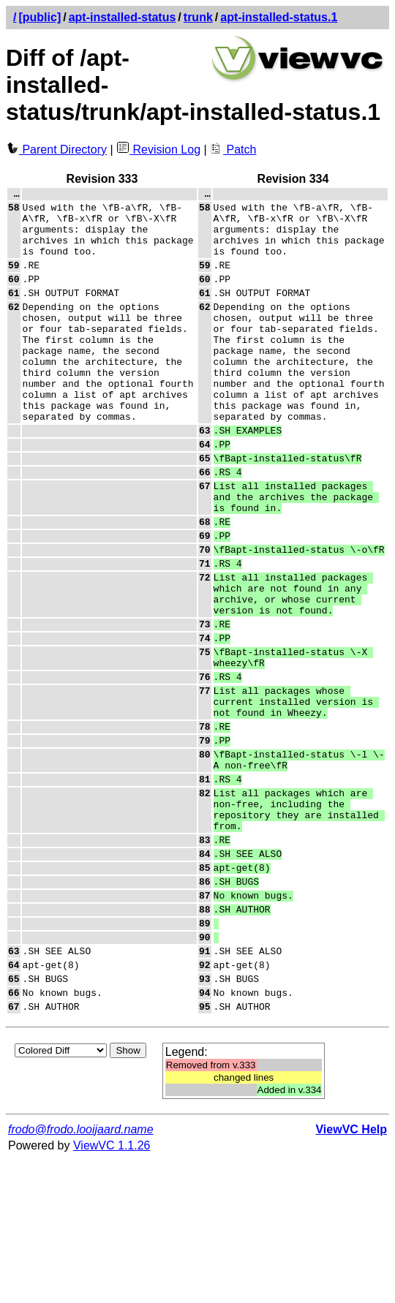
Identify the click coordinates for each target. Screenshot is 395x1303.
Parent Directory (56, 149)
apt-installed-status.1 (278, 17)
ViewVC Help (351, 1272)
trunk (198, 17)
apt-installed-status (122, 17)
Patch (233, 149)
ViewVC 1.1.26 (112, 1288)
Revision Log (158, 149)
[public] (39, 17)
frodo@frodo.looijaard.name (81, 1272)
